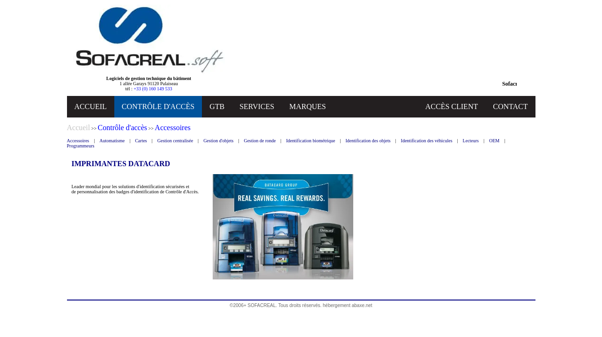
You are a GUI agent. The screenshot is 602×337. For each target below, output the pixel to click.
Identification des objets (367, 140)
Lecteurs (471, 140)
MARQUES (307, 106)
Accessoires (78, 140)
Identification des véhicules (427, 140)
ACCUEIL (90, 106)
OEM (494, 140)
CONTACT (510, 106)
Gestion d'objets (218, 140)
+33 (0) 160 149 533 (153, 88)
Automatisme (112, 140)
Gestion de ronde (259, 140)
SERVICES (256, 106)
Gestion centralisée (175, 140)
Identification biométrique (310, 140)
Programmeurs (81, 145)
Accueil (78, 128)
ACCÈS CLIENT (451, 106)
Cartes (141, 140)
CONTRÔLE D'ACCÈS (158, 106)
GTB (216, 106)
